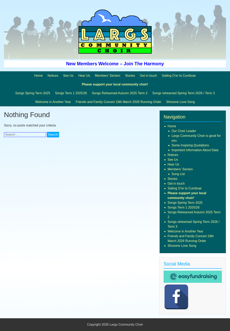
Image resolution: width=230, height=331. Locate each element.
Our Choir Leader (184, 131)
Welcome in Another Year (53, 102)
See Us (68, 75)
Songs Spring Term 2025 (32, 93)
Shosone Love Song (180, 102)
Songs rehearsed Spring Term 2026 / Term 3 (183, 93)
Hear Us (84, 75)
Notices (53, 75)
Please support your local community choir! (115, 84)
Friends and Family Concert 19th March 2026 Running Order (118, 102)
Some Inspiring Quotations (190, 145)
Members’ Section (107, 75)
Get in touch (148, 75)
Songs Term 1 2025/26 (71, 93)
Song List (178, 174)
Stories (130, 75)
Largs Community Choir (126, 324)
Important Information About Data (195, 150)
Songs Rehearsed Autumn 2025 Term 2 (120, 93)
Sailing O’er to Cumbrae (179, 75)
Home (38, 75)
